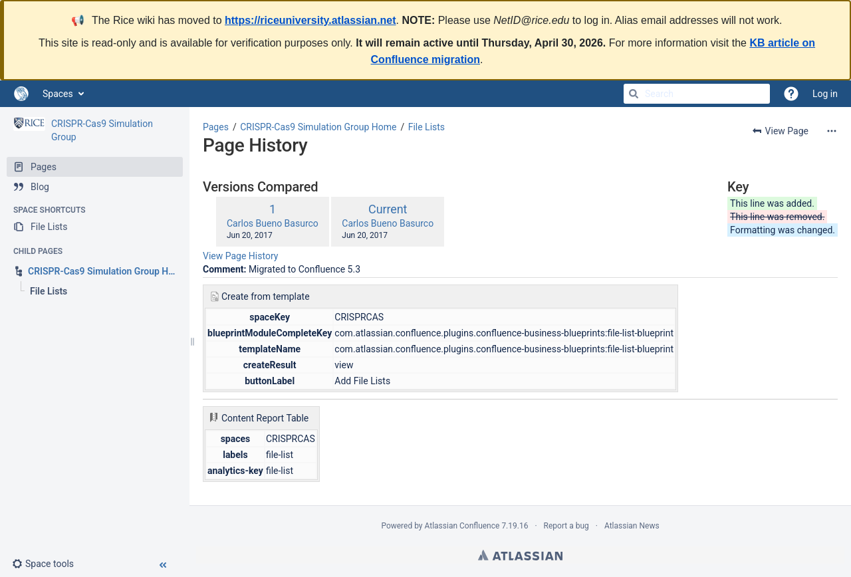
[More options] (831, 131)
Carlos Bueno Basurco (272, 223)
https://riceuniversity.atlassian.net (310, 20)
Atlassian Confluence (462, 525)
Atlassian (520, 555)
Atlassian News (632, 525)
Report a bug (566, 525)
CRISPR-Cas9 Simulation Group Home (318, 127)
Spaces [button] (58, 93)
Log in (825, 93)
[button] (48, 564)
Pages (216, 127)
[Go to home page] (21, 93)
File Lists (426, 127)
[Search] (633, 93)
